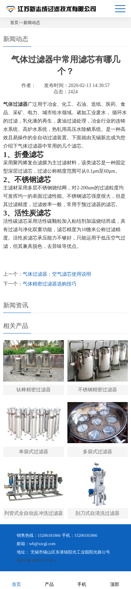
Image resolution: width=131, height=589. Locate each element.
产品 (49, 580)
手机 (81, 580)
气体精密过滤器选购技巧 (50, 283)
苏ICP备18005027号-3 (36, 560)
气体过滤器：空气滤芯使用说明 (57, 274)
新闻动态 (31, 22)
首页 (14, 22)
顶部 (114, 580)
